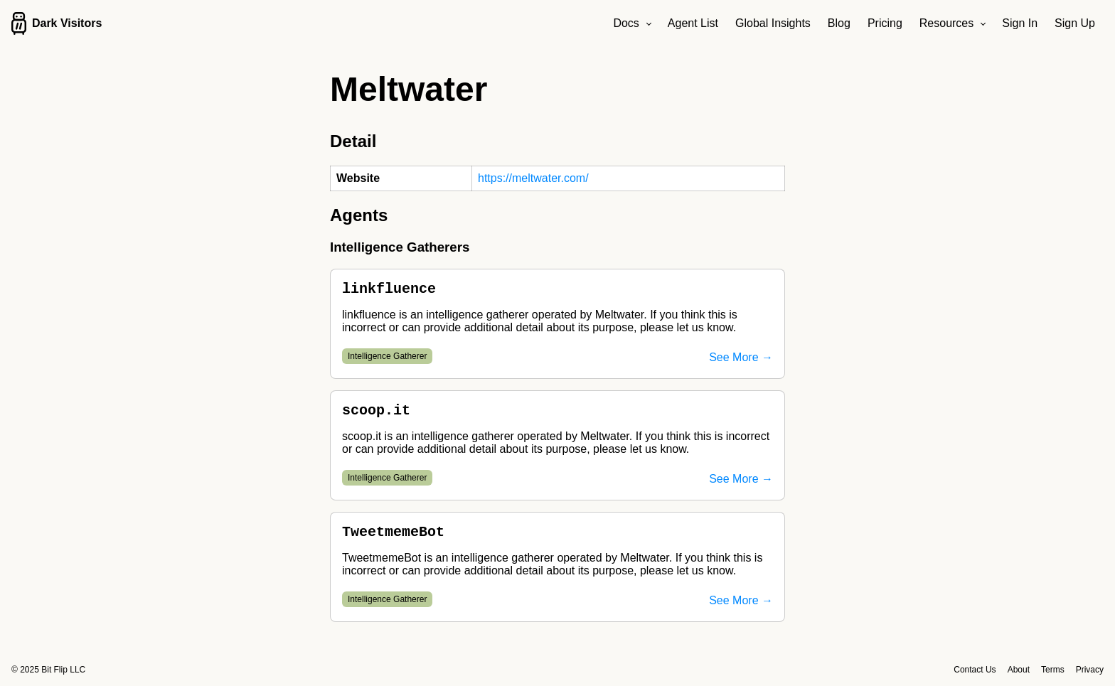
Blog (839, 23)
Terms (1053, 670)
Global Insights (773, 23)
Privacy (1090, 670)
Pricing (885, 23)
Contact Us (975, 670)
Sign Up (1075, 23)
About (1019, 670)
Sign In (1019, 23)
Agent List (693, 23)
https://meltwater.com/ (533, 178)
